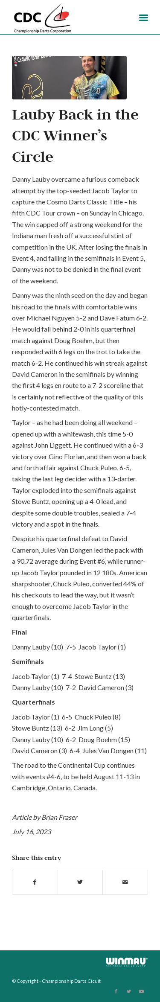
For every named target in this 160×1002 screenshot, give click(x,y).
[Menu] (143, 17)
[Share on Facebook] (35, 882)
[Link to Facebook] (116, 991)
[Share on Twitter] (80, 882)
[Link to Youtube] (141, 991)
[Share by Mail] (125, 882)
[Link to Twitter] (128, 991)
